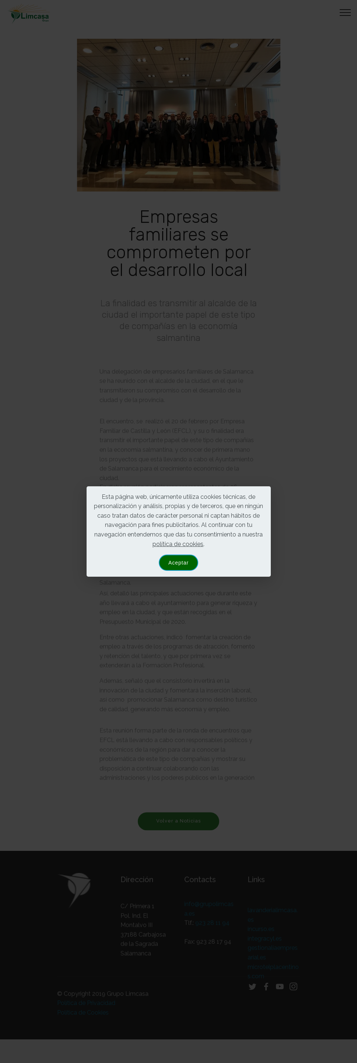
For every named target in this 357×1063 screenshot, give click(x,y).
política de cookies (178, 544)
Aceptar (178, 563)
